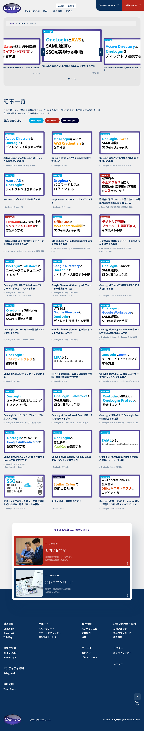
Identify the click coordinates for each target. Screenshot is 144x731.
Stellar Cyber (70, 120)
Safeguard (9, 673)
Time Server (10, 689)
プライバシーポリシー (40, 719)
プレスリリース (89, 657)
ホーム (12, 23)
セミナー (70, 11)
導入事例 (57, 11)
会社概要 (86, 633)
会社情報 (61, 6)
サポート (44, 623)
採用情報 (71, 6)
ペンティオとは (32, 11)
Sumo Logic (10, 657)
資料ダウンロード (107, 5)
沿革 (84, 637)
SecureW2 (52, 120)
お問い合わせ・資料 (124, 623)
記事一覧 (33, 23)
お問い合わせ (131, 5)
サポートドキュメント (50, 633)
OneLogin (36, 120)
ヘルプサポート (46, 628)
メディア (22, 23)
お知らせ (86, 653)
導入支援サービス (48, 637)
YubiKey (8, 637)
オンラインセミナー (123, 653)
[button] (69, 78)
